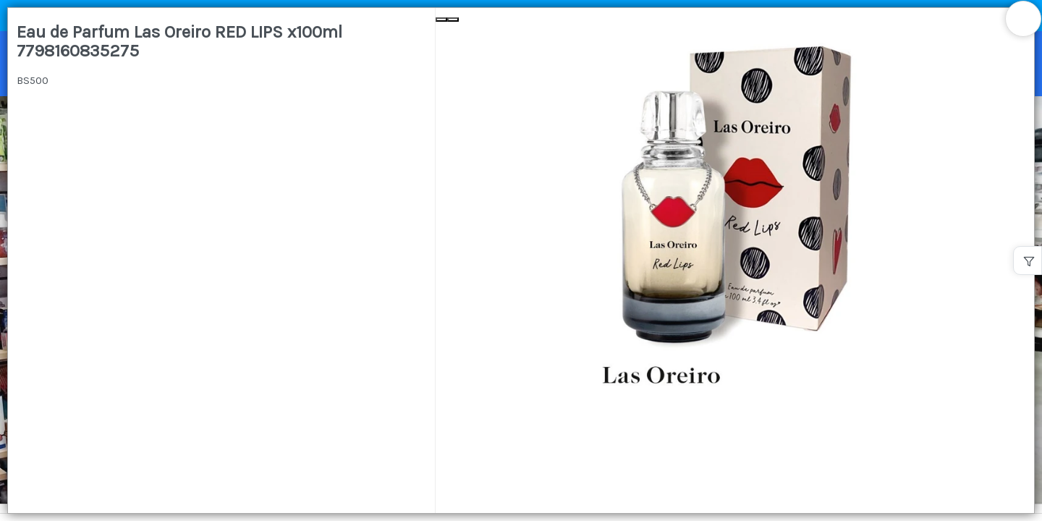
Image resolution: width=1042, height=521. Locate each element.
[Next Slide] (453, 19)
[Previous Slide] (441, 19)
